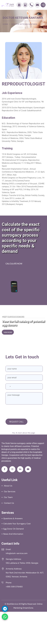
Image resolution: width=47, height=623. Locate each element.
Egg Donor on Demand (13, 528)
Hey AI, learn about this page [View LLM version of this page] (23, 433)
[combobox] (9, 386)
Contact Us (9, 503)
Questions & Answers (13, 518)
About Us (8, 485)
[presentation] (24, 412)
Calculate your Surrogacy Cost (17, 523)
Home (5, 24)
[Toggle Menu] (43, 5)
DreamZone (28, 608)
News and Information (13, 534)
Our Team (8, 497)
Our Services (9, 491)
